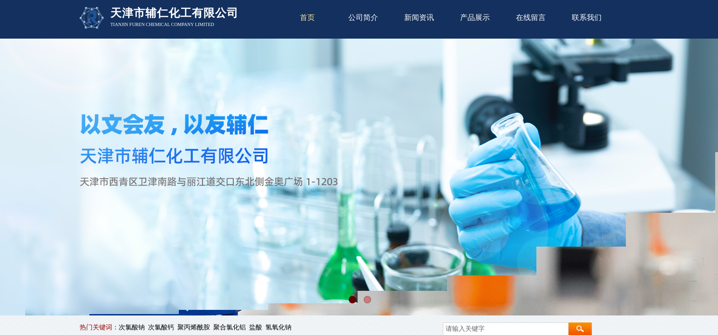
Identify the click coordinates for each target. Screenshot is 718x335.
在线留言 (531, 17)
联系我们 (587, 17)
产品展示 (475, 17)
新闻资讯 (419, 17)
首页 (307, 17)
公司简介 (363, 17)
